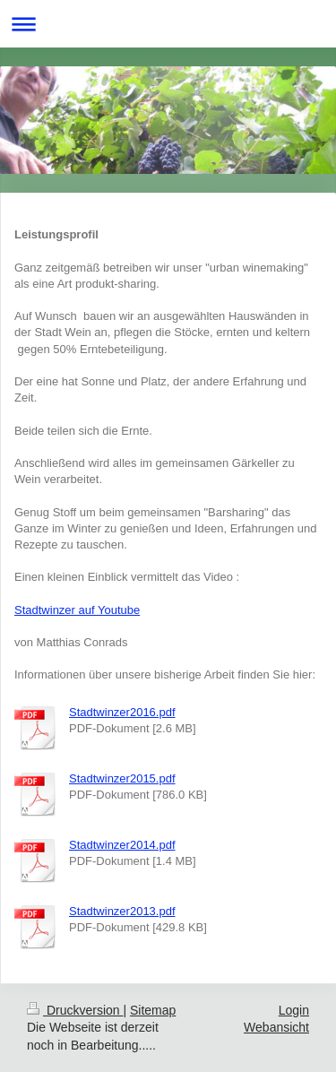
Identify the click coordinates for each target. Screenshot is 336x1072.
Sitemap (153, 1010)
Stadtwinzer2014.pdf (122, 845)
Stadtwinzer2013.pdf (122, 911)
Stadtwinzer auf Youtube (77, 610)
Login (294, 1010)
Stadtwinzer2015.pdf (122, 778)
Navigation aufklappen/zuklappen (168, 23)
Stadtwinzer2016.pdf (122, 712)
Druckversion (75, 1010)
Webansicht (276, 1027)
